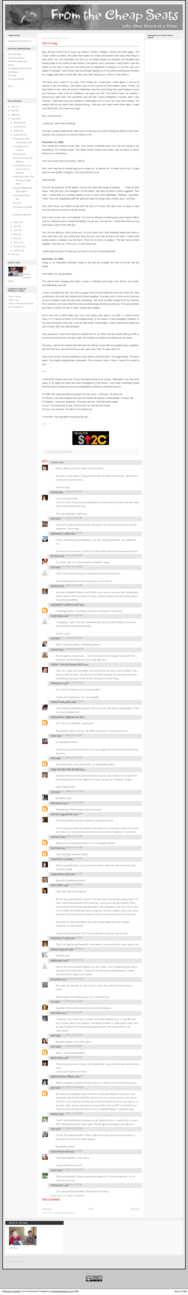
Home (91, 1209)
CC (52, 1002)
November (18, 127)
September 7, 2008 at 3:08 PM (66, 1045)
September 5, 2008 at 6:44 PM (66, 555)
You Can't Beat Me (16, 79)
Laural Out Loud (58, 859)
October (17, 131)
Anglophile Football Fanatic (64, 605)
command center (16, 1261)
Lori (52, 792)
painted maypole (59, 949)
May (15, 234)
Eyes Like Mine (14, 54)
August (16, 222)
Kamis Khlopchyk (59, 1151)
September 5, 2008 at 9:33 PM (66, 637)
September (18, 135)
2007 (13, 254)
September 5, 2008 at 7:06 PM (66, 566)
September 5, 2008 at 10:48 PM (67, 649)
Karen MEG (56, 885)
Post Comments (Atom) (64, 1213)
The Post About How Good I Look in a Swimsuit (22, 169)
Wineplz (54, 586)
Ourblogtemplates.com (62, 1291)
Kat (52, 638)
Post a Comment (51, 1199)
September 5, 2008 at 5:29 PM (66, 491)
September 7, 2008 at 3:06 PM (66, 1034)
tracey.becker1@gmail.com (64, 717)
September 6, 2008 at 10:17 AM (66, 791)
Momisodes (56, 960)
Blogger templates (12, 1291)
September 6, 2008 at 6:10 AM (66, 735)
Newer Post (47, 1209)
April (15, 238)
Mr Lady (54, 556)
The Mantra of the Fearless (20, 68)
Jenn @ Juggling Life (61, 814)
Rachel (54, 492)
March (16, 242)
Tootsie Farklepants (60, 702)
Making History (19, 154)
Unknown (55, 837)
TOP (185, 1291)
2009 (13, 115)
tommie (54, 649)
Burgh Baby (56, 616)
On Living (12, 75)
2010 (13, 111)
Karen (53, 1170)
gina (52, 1088)
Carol (53, 736)
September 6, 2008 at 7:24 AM (66, 757)
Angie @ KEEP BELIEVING (65, 769)
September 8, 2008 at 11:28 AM (66, 1087)
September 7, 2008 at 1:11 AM (66, 1001)
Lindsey (54, 462)
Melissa (54, 1114)
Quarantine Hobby (60, 533)
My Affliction (13, 72)
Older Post (134, 1209)
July (15, 226)
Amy (52, 758)
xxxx (52, 1046)
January (17, 250)
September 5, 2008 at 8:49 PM (66, 585)
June (15, 230)
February (17, 246)
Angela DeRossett (59, 874)
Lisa (52, 567)
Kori (52, 518)
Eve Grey (55, 848)
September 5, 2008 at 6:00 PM (66, 517)
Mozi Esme (56, 803)
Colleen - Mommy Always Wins (66, 664)
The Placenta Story (16, 58)
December (18, 122)
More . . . (12, 86)
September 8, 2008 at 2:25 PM (66, 1128)
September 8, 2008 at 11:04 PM (67, 1169)
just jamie (55, 979)
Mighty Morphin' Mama (62, 1076)
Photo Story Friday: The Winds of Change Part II (23, 180)
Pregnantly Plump (59, 938)
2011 (13, 106)
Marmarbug (56, 1058)
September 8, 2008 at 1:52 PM (66, 1113)
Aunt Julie (55, 1013)
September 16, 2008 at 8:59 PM (67, 1195)
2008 (13, 119)
